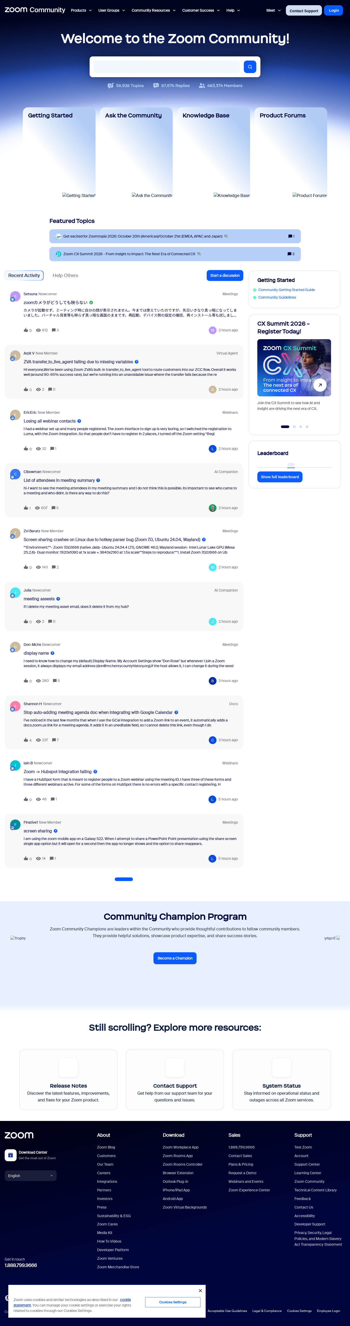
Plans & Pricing (240, 1164)
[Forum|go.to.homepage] (35, 10)
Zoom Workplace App (180, 1147)
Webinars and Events (245, 1181)
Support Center (307, 1164)
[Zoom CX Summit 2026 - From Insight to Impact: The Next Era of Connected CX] (132, 254)
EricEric (30, 412)
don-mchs (32, 644)
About (103, 1135)
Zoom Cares (107, 1224)
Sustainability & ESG (114, 1215)
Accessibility (304, 1215)
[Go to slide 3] (300, 426)
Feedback (302, 1198)
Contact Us (303, 1207)
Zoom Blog (106, 1147)
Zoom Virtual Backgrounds (185, 1207)
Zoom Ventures (110, 1258)
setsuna (30, 294)
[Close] (200, 1290)
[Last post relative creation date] (228, 330)
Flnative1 (31, 822)
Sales (234, 1135)
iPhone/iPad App (176, 1190)
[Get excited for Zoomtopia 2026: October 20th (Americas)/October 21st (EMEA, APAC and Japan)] (145, 236)
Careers (103, 1173)
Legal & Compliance (267, 1311)
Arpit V (29, 353)
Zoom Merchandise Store (118, 1267)
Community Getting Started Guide (286, 289)
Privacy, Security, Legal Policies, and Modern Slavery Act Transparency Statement (318, 1238)
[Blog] (8, 1297)
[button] (225, 275)
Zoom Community (309, 1181)
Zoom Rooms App (178, 1155)
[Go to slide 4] (307, 426)
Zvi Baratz (32, 531)
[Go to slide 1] (285, 426)
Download (173, 1135)
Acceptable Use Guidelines (227, 1311)
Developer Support (309, 1224)
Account (301, 1155)
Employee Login (328, 1311)
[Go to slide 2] (294, 426)
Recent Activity (24, 275)
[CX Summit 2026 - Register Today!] (294, 372)
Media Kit (104, 1232)
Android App (173, 1198)
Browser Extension (178, 1173)
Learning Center (307, 1173)
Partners (104, 1190)
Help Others (65, 275)
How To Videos (109, 1241)
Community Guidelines (277, 297)
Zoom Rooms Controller (183, 1164)
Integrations (107, 1181)
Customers (106, 1155)
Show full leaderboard (280, 477)
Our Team (105, 1164)
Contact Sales (240, 1155)
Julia (27, 590)
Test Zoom (303, 1147)
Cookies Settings (299, 1311)
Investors (104, 1198)
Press (101, 1207)
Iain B (28, 763)
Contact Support (304, 11)
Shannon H (33, 704)
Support (303, 1135)
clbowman (32, 472)
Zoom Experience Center (249, 1190)
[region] (107, 1301)
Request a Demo (242, 1173)
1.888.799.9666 (21, 1265)
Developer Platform (113, 1250)
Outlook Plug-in (175, 1181)
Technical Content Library (315, 1190)
